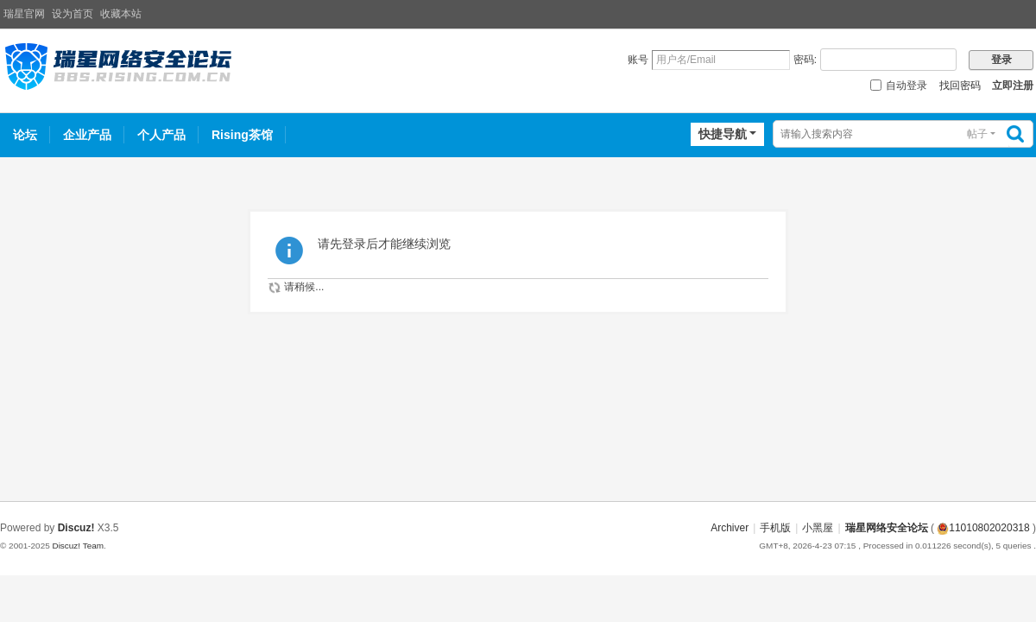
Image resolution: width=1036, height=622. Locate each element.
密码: (805, 60)
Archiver (730, 528)
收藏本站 (121, 14)
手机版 (775, 528)
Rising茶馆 (242, 135)
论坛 (25, 135)
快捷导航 (722, 134)
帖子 (977, 134)
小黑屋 (817, 528)
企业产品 (87, 135)
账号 (638, 60)
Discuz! (76, 528)
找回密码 (960, 85)
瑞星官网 (24, 14)
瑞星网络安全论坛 (886, 528)
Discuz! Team (78, 545)
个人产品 (161, 135)
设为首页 (72, 14)
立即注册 (1012, 85)
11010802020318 (983, 528)
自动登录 (898, 85)
